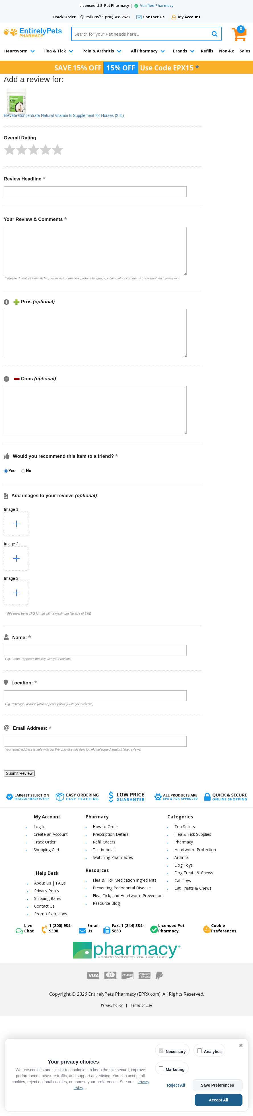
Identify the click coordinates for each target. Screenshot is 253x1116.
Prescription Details (111, 834)
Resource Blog (106, 903)
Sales (245, 51)
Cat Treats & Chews (192, 888)
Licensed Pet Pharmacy (167, 928)
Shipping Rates (47, 898)
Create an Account (51, 834)
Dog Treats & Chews (193, 872)
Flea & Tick (58, 51)
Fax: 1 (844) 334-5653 (123, 928)
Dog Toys (183, 865)
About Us (42, 883)
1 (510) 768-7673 (115, 16)
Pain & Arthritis (102, 51)
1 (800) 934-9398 (57, 928)
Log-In (40, 826)
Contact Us (153, 16)
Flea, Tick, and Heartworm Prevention (128, 895)
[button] (9, 149)
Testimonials (104, 849)
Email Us (88, 928)
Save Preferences (221, 1085)
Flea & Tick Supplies (192, 834)
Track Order (64, 16)
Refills (207, 51)
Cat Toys (182, 880)
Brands (183, 51)
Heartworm (19, 51)
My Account (189, 16)
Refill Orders (104, 842)
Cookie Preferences (219, 928)
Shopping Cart (46, 849)
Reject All (187, 1085)
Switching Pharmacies (113, 857)
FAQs (61, 883)
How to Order (105, 826)
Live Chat (25, 928)
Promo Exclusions (50, 913)
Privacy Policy (46, 890)
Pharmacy (183, 842)
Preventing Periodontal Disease (122, 888)
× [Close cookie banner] (241, 1045)
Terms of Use (141, 1005)
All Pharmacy (148, 51)
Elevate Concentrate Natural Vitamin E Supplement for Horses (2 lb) (64, 115)
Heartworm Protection (195, 849)
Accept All (228, 1100)
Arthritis (181, 857)
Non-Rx (226, 51)
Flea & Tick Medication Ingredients (125, 880)
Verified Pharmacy (157, 5)
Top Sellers (184, 826)
